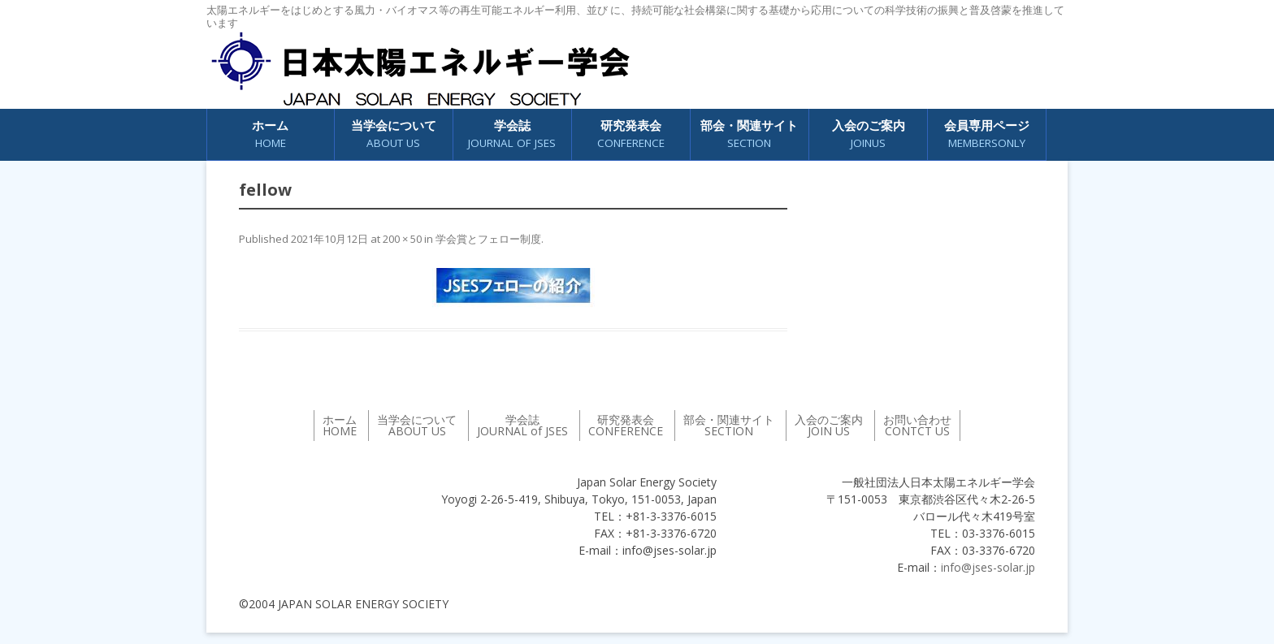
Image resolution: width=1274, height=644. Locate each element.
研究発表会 (631, 134)
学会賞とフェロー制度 (488, 238)
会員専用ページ (986, 134)
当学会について (393, 134)
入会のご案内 (868, 134)
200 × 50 (402, 238)
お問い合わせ (917, 425)
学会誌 (512, 134)
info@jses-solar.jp (988, 567)
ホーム (270, 134)
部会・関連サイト (749, 134)
